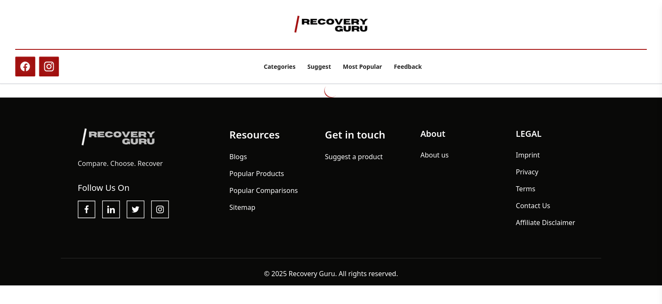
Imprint (528, 155)
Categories (280, 66)
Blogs (238, 156)
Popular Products (256, 173)
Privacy (527, 171)
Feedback (408, 66)
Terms (525, 188)
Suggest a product (354, 156)
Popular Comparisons (263, 190)
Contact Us (533, 205)
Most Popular (362, 66)
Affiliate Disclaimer (545, 222)
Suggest (319, 66)
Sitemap (242, 207)
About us (435, 155)
